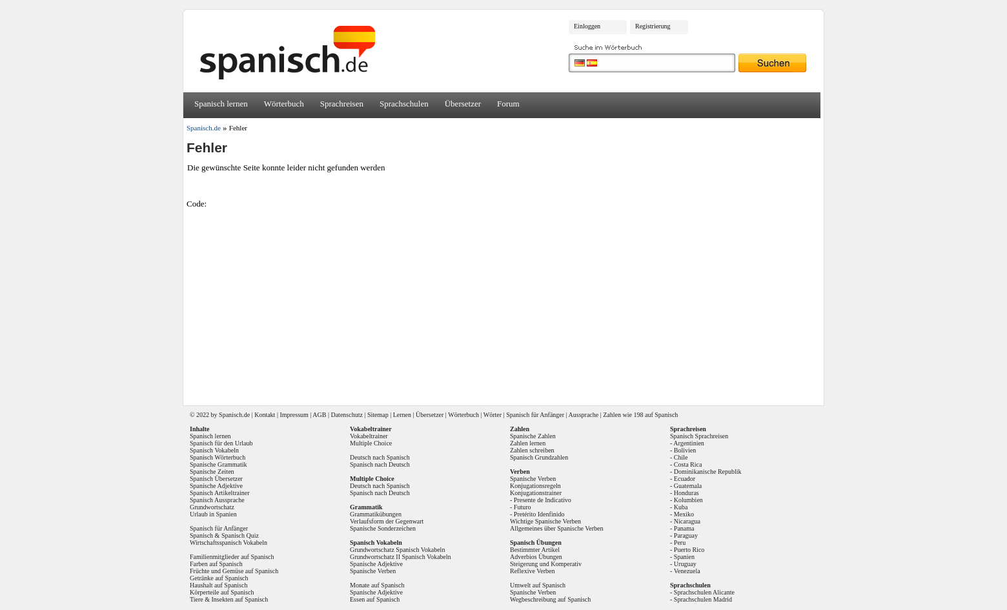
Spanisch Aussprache (217, 499)
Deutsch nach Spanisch (380, 457)
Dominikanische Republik (708, 471)
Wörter (492, 414)
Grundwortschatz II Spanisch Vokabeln (400, 556)
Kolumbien (688, 499)
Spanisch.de (204, 128)
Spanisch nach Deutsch (380, 464)
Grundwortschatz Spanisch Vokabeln (397, 549)
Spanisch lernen (221, 103)
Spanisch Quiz (240, 535)
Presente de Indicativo (542, 499)
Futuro (522, 507)
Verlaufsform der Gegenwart (386, 521)
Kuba (681, 507)
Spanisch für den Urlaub (221, 443)
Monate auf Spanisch (377, 585)
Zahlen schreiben (532, 450)
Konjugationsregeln (535, 485)
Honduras (686, 492)
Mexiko (684, 514)
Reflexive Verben (532, 570)
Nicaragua (687, 521)
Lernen (402, 414)
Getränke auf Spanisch (219, 578)
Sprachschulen (404, 103)
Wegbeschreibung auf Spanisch (550, 599)
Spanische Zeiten (212, 471)
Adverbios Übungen (536, 556)
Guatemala (688, 485)
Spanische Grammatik (218, 464)
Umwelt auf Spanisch (537, 585)
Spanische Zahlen (533, 436)
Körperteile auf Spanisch (222, 592)
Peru (680, 542)
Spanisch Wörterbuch (217, 457)
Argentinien (688, 443)
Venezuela (687, 570)
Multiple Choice (371, 443)
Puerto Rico (689, 549)
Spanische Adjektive (216, 485)
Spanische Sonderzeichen (383, 528)
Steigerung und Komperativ (546, 563)
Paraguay (686, 535)
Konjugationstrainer (536, 492)
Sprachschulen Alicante (704, 592)
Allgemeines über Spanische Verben (557, 528)
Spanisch (230, 414)
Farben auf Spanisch (216, 563)
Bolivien (685, 450)
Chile (681, 457)
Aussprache (584, 414)
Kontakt (264, 414)
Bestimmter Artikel (535, 549)
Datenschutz (346, 414)
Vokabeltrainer (369, 436)
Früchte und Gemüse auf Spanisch (234, 570)
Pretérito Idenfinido (539, 514)
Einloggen (587, 26)
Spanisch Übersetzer (216, 478)
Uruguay (685, 563)
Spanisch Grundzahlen (539, 457)
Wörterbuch (284, 103)
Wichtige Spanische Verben (545, 521)
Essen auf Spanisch (375, 599)
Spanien (684, 556)
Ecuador (684, 478)
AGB (319, 414)
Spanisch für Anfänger (535, 414)
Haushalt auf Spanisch (218, 585)
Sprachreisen (341, 103)
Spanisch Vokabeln (214, 450)
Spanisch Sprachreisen (699, 436)
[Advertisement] (508, 302)
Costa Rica (688, 464)
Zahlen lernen (527, 443)
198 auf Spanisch (655, 414)
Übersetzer (463, 103)
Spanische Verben (373, 570)
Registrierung (652, 26)
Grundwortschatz (212, 507)
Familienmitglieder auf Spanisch (232, 556)
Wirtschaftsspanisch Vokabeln (228, 542)
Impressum (294, 414)
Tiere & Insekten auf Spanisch (229, 599)
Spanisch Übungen (536, 542)
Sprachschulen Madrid (703, 599)
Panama (684, 528)
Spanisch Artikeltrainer (219, 492)
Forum (508, 103)
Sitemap (378, 414)
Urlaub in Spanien (213, 514)
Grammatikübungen (376, 514)
